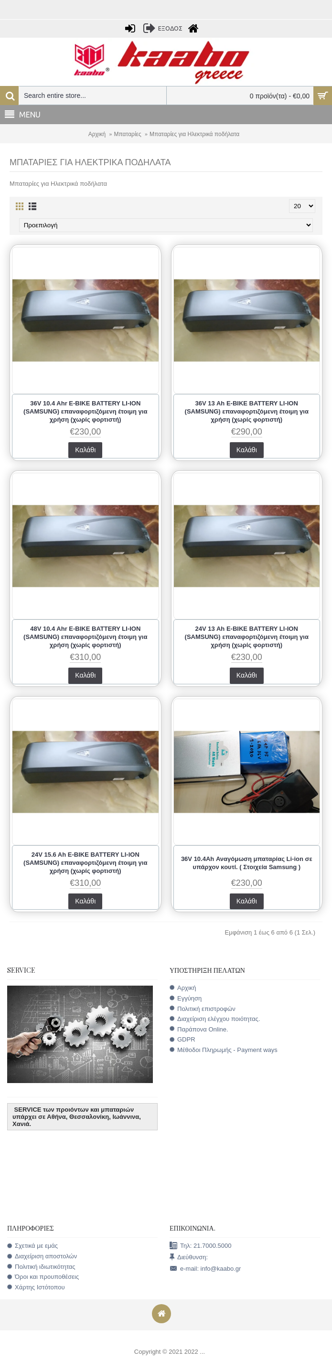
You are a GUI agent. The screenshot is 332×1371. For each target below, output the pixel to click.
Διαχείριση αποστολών (42, 1256)
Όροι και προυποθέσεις (43, 1277)
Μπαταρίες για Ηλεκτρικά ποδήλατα (194, 134)
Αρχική (97, 134)
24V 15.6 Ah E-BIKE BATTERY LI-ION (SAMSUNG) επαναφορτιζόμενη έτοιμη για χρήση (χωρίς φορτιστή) (85, 862)
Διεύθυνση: (189, 1258)
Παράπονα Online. (199, 1029)
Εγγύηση (186, 998)
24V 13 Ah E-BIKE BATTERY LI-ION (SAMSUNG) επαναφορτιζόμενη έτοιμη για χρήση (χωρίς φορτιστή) (247, 636)
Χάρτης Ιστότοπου (36, 1287)
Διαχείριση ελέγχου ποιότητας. (215, 1018)
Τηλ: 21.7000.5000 (200, 1246)
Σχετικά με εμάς (32, 1246)
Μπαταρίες (127, 134)
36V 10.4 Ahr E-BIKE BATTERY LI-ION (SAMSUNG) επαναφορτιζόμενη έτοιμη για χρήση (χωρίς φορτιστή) (85, 411)
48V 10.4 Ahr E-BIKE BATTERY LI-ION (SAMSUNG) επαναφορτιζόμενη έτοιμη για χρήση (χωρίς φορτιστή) (85, 636)
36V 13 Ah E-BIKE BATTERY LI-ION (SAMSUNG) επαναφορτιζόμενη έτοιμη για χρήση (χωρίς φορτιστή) (247, 411)
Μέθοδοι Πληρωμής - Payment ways (224, 1050)
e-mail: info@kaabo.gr (205, 1269)
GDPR (182, 1039)
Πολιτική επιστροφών (203, 1008)
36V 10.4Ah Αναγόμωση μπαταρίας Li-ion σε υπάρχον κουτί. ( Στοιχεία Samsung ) (246, 863)
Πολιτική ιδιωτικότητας (41, 1267)
